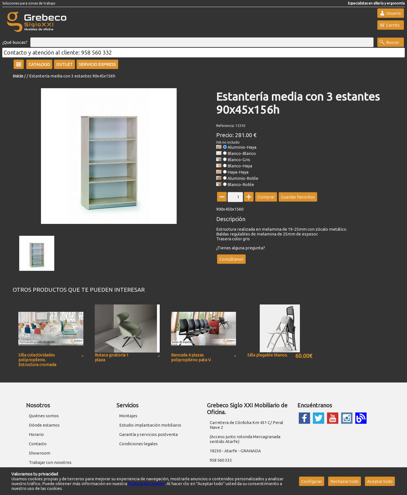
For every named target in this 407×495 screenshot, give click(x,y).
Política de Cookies (146, 483)
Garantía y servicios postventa (148, 434)
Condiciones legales (138, 443)
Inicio (18, 76)
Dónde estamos (44, 425)
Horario (36, 434)
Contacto (38, 443)
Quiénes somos (44, 415)
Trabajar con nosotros (50, 462)
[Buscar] (202, 42)
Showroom (39, 453)
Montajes (128, 415)
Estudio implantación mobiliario (150, 425)
